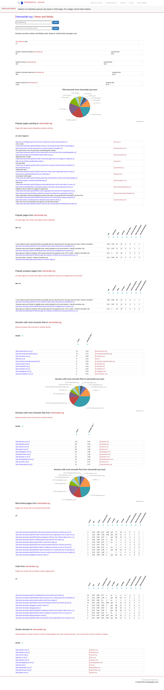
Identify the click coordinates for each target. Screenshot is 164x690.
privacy (155, 680)
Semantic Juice (31, 2)
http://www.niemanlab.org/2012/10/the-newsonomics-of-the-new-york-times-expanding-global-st (46, 152)
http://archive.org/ (22, 655)
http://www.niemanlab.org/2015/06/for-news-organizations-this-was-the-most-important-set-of (46, 191)
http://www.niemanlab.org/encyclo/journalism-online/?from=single (36, 542)
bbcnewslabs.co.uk (120, 180)
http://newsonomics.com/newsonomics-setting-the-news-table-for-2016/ (38, 200)
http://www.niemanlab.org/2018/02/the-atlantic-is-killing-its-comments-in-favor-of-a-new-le (43, 547)
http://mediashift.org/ (23, 366)
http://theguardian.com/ (23, 667)
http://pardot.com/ (22, 672)
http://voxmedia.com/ (23, 356)
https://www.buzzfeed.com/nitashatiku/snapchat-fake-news (34, 155)
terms (150, 680)
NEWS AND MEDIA (9, 8)
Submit (56, 22)
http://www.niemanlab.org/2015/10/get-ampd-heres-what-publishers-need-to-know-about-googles (47, 178)
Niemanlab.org (24, 16)
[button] (109, 237)
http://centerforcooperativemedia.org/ (28, 361)
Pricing (131, 3)
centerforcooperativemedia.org (105, 361)
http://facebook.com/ (23, 441)
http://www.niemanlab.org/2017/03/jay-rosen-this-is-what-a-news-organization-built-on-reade (45, 171)
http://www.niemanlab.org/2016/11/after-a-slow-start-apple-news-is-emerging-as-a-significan (45, 159)
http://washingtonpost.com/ (25, 459)
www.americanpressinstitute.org (124, 193)
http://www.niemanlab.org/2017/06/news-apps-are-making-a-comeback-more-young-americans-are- (47, 255)
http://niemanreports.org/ (24, 464)
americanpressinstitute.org (104, 354)
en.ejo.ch (117, 142)
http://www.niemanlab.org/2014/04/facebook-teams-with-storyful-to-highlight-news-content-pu (45, 250)
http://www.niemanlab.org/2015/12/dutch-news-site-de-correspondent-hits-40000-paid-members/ (47, 203)
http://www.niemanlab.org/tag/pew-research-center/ (32, 555)
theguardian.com (95, 667)
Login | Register (142, 3)
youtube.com (105, 462)
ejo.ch (98, 359)
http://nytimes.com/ (22, 447)
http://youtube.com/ (22, 462)
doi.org (92, 665)
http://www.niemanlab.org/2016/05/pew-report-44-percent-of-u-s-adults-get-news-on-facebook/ (45, 550)
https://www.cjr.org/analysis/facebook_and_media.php (33, 174)
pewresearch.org (95, 670)
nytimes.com (104, 447)
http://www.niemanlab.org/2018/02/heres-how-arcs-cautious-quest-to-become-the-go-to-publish (45, 552)
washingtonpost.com (107, 459)
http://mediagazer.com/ (23, 371)
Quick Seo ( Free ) (96, 3)
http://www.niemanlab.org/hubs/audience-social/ (31, 615)
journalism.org (100, 364)
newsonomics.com (120, 148)
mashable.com (100, 369)
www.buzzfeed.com (121, 155)
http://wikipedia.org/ (22, 444)
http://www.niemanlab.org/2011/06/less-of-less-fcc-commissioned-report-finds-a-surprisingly (45, 146)
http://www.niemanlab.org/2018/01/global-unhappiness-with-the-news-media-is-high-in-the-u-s (45, 537)
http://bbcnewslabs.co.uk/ (24, 374)
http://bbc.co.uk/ (21, 657)
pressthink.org (119, 168)
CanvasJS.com (140, 121)
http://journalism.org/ (23, 364)
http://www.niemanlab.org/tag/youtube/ (28, 608)
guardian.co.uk (105, 457)
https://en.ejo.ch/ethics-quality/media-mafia (29, 161)
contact (144, 680)
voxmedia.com (100, 356)
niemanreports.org (106, 464)
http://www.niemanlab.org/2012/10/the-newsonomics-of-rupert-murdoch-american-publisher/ (45, 165)
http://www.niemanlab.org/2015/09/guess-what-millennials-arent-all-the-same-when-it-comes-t (46, 184)
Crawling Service (111, 3)
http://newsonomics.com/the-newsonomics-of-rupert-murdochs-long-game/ (39, 148)
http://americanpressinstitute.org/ (26, 354)
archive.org (93, 655)
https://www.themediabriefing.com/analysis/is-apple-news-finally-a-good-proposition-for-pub (44, 187)
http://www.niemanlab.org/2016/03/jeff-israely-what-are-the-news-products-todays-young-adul (46, 197)
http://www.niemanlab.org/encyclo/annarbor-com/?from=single (35, 259)
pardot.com (93, 672)
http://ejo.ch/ (20, 359)
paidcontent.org (105, 454)
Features (123, 3)
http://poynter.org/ (22, 449)
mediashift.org (100, 366)
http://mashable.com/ (23, 369)
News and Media (44, 16)
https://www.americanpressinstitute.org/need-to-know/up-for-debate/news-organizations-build (45, 193)
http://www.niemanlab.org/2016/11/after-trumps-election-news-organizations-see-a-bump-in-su (45, 534)
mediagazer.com (101, 371)
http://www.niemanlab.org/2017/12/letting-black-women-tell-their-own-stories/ (40, 539)
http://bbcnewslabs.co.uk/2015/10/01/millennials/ (31, 180)
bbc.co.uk (93, 657)
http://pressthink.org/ (23, 168)
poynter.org (104, 449)
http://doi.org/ (20, 665)
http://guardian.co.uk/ (23, 457)
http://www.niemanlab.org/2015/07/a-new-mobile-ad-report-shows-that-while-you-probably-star (45, 246)
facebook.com (105, 441)
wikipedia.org (105, 444)
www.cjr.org (118, 174)
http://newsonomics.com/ (24, 351)
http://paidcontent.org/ (23, 454)
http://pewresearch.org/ (23, 670)
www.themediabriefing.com (123, 187)
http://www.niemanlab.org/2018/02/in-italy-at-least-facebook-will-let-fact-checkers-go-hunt (43, 532)
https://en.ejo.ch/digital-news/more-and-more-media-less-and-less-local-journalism (41, 142)
